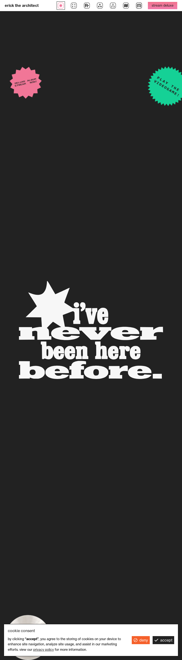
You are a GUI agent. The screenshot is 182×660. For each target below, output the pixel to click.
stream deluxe (162, 5)
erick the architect (22, 5)
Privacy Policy (43, 649)
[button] (141, 640)
